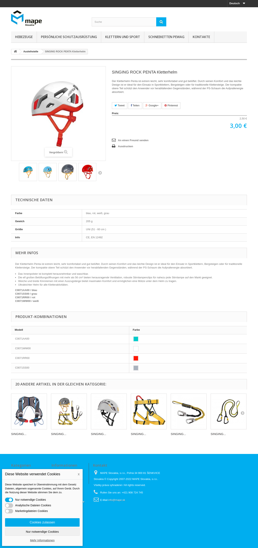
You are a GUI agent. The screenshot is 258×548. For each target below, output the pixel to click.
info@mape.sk (116, 499)
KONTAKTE (201, 37)
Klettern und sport (122, 37)
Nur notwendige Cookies (42, 531)
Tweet (119, 105)
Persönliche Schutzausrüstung (69, 37)
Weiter (100, 173)
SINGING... (18, 434)
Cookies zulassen (42, 522)
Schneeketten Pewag (166, 37)
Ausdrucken (125, 146)
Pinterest (171, 105)
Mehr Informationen (42, 540)
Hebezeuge (24, 37)
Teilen (135, 105)
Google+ (152, 105)
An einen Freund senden (133, 140)
